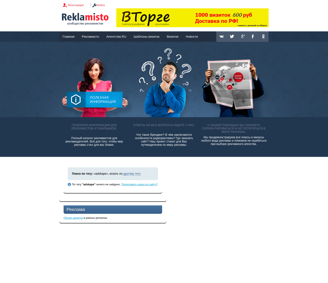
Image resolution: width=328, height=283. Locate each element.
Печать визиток (73, 217)
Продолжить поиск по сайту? (139, 184)
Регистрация (76, 5)
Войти (101, 5)
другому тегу (131, 173)
